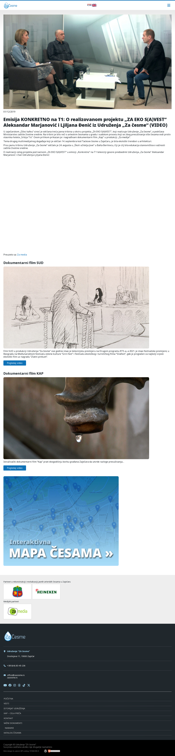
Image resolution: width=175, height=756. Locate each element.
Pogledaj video (14, 363)
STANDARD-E (34, 751)
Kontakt (8, 718)
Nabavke (9, 728)
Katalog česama (12, 732)
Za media (22, 254)
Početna (8, 698)
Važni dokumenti (13, 723)
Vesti (6, 703)
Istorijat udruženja (14, 708)
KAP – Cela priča (12, 713)
